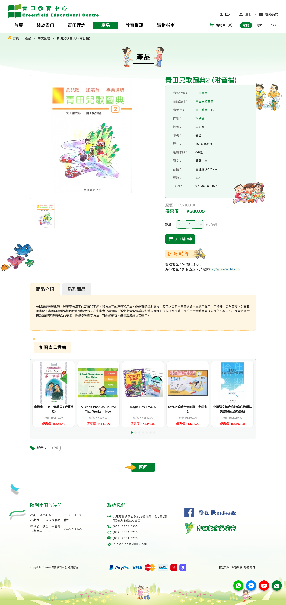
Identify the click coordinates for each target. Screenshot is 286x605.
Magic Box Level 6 (143, 407)
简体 (259, 25)
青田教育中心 (204, 110)
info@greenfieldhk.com (224, 269)
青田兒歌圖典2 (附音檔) (73, 38)
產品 (28, 38)
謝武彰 (200, 118)
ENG (272, 25)
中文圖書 (44, 38)
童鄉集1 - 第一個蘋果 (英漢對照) (53, 409)
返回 (143, 467)
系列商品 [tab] (77, 289)
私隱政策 (236, 567)
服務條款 (224, 567)
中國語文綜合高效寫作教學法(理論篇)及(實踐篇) (232, 409)
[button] (132, 432)
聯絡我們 (268, 14)
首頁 (13, 37)
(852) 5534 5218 (125, 532)
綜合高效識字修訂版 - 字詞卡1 (187, 409)
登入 (225, 14)
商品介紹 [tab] (45, 289)
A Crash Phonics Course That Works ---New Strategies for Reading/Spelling (98, 409)
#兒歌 (55, 447)
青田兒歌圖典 (204, 101)
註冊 (245, 14)
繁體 (246, 25)
